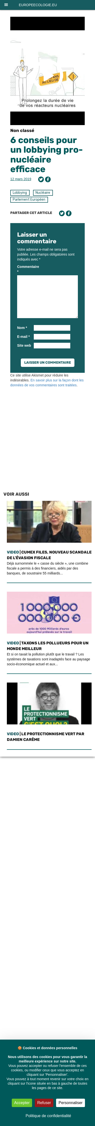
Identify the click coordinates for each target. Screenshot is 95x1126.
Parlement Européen (29, 199)
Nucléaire (43, 193)
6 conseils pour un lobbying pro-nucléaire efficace (46, 155)
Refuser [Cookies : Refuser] (44, 1103)
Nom (22, 328)
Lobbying (20, 193)
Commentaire (25, 269)
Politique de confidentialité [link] (48, 1116)
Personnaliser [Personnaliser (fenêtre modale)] (71, 1103)
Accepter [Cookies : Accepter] (22, 1103)
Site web (24, 345)
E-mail (23, 337)
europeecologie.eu (38, 5)
